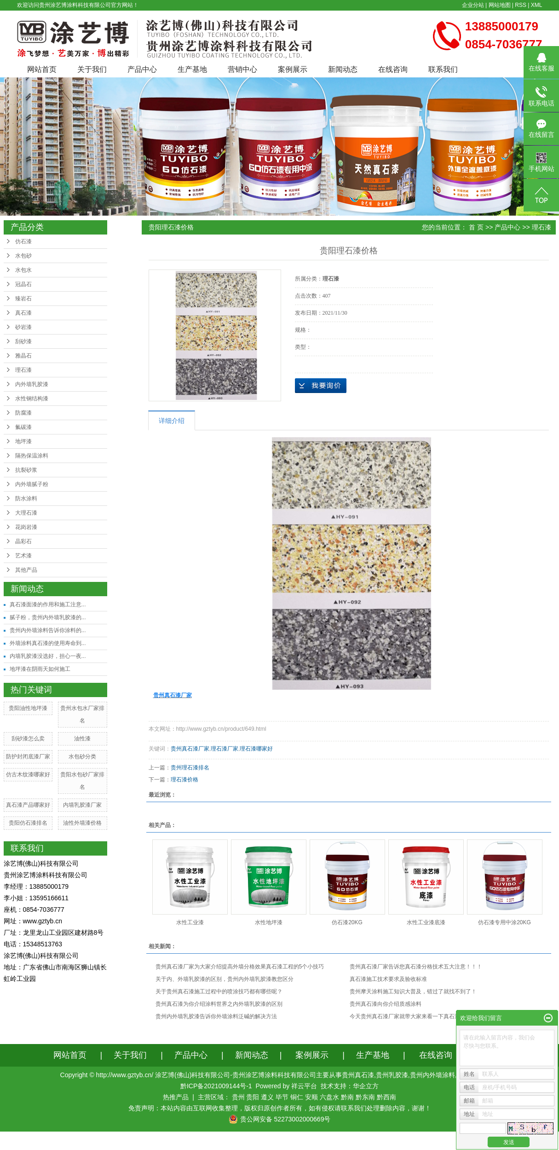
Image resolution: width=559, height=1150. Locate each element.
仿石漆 (23, 241)
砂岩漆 (23, 327)
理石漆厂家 (224, 748)
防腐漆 (23, 413)
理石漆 (23, 370)
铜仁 (296, 1097)
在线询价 (320, 385)
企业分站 (473, 5)
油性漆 (82, 738)
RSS (520, 5)
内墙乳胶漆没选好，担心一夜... (48, 656)
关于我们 (92, 69)
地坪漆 (23, 441)
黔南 (347, 1097)
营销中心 (242, 69)
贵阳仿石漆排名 (28, 823)
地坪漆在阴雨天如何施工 (40, 669)
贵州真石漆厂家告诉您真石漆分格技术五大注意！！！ (416, 966)
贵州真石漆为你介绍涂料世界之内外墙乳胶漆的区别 (219, 1004)
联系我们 (443, 69)
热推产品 (176, 1097)
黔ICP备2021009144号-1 (216, 1086)
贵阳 (252, 1097)
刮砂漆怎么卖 (28, 738)
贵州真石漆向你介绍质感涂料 (385, 1004)
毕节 (282, 1097)
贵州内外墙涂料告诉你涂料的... (48, 630)
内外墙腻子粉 (31, 484)
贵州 (238, 1097)
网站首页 (42, 69)
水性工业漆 (190, 922)
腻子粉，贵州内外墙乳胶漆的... (48, 617)
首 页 (476, 227)
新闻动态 (342, 69)
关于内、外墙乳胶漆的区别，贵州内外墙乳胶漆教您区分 (225, 979)
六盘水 (329, 1097)
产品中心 (142, 69)
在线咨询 (393, 69)
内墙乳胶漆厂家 (82, 805)
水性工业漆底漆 (426, 922)
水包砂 (23, 255)
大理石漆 (26, 513)
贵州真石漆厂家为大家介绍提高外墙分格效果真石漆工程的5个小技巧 (240, 966)
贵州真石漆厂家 (190, 748)
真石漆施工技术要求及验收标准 (388, 979)
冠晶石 (23, 284)
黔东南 (365, 1097)
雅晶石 (23, 355)
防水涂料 (26, 498)
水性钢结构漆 (31, 398)
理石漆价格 (184, 779)
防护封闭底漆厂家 (28, 756)
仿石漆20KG (347, 922)
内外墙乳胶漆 (31, 384)
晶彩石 (23, 541)
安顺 (311, 1097)
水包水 (23, 270)
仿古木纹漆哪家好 (28, 774)
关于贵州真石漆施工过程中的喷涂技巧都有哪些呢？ (219, 991)
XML (536, 5)
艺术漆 (23, 555)
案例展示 (292, 69)
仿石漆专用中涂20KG (504, 922)
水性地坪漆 (268, 922)
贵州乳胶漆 (392, 1075)
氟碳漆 (23, 427)
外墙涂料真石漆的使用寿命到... (48, 643)
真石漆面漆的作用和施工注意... (48, 604)
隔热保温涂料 (31, 455)
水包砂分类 (82, 756)
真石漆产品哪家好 (28, 805)
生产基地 (192, 69)
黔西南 (386, 1097)
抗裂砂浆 (26, 470)
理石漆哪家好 (256, 748)
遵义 (267, 1097)
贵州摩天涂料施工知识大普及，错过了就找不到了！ (413, 991)
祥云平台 (304, 1086)
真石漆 (23, 313)
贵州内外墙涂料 (432, 1075)
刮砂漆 (23, 341)
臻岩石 (23, 298)
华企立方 (366, 1086)
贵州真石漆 (358, 1075)
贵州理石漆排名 (190, 767)
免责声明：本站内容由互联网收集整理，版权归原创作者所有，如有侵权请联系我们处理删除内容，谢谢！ (279, 1108)
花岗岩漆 (26, 527)
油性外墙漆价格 (82, 823)
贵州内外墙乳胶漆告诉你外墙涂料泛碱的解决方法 (216, 1016)
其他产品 (26, 570)
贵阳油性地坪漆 (28, 708)
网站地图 (500, 5)
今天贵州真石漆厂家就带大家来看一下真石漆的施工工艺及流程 (427, 1016)
